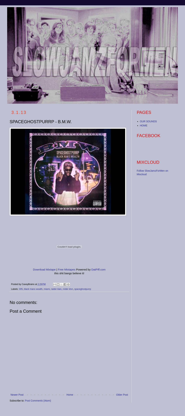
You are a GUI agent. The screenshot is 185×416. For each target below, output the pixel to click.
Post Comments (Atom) (38, 400)
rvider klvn (68, 289)
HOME (143, 125)
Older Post (122, 394)
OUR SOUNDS (148, 121)
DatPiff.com (98, 269)
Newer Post (17, 394)
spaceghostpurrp (82, 289)
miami (47, 289)
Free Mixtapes (66, 269)
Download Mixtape (44, 269)
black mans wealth (33, 289)
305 (21, 289)
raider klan (56, 289)
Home (69, 394)
